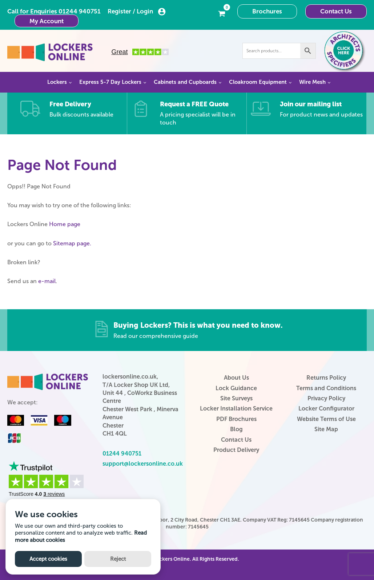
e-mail (47, 281)
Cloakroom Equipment (258, 82)
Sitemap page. (72, 243)
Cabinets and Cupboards (185, 82)
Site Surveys (236, 398)
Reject (118, 559)
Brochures (267, 11)
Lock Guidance (236, 388)
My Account (46, 21)
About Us (236, 377)
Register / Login (137, 12)
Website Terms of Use (326, 419)
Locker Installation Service (236, 408)
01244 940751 (80, 11)
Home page (64, 224)
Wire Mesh (312, 82)
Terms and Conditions (326, 388)
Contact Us (336, 11)
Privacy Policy (326, 398)
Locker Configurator (326, 408)
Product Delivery (236, 449)
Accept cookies (48, 559)
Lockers (57, 82)
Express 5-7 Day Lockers (110, 82)
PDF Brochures (236, 419)
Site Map (326, 429)
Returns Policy (326, 377)
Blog (236, 429)
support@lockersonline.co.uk (142, 463)
